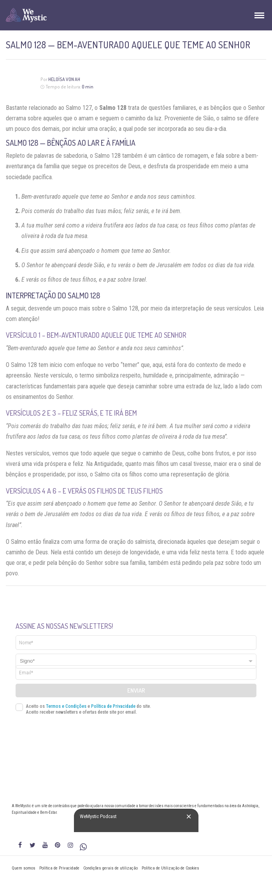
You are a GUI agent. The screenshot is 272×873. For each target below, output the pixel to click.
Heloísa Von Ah (64, 79)
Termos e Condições (66, 706)
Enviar (136, 690)
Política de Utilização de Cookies (170, 868)
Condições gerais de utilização (110, 868)
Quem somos (23, 868)
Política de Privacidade (113, 706)
